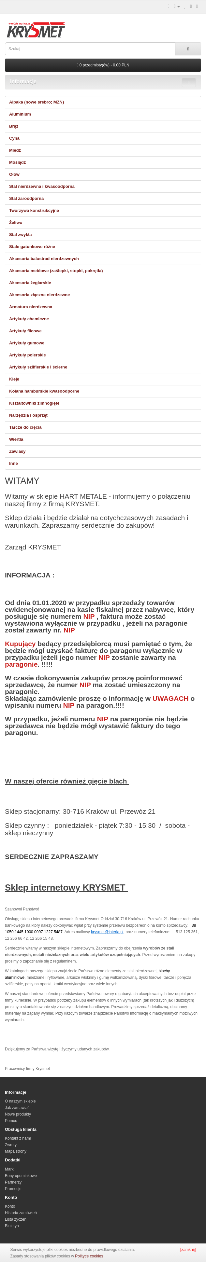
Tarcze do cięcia (25, 427)
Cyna (14, 138)
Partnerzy (13, 1182)
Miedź (15, 150)
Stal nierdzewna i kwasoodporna (42, 186)
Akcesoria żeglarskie (30, 282)
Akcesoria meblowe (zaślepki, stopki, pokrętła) (56, 270)
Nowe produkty (18, 1114)
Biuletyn (12, 1226)
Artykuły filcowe (25, 330)
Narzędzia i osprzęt (28, 415)
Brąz (13, 126)
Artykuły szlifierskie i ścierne (38, 367)
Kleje (14, 379)
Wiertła (16, 439)
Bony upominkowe (21, 1175)
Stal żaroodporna (26, 198)
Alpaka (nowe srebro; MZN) (36, 102)
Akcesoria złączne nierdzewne (39, 294)
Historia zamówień (21, 1213)
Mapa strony (15, 1151)
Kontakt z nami (18, 1138)
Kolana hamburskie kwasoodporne (44, 391)
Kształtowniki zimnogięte (34, 403)
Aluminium (20, 114)
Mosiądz (17, 162)
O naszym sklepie (20, 1101)
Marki (9, 1169)
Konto (10, 1206)
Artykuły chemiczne (29, 318)
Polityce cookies (89, 1256)
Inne (13, 463)
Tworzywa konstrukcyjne (34, 210)
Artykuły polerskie (27, 355)
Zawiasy (17, 451)
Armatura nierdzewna (30, 306)
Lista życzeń (15, 1219)
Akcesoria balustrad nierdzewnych (44, 258)
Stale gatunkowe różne (32, 246)
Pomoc (11, 1120)
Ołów (14, 174)
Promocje (13, 1188)
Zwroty (11, 1145)
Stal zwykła (20, 234)
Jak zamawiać (17, 1107)
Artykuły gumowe (26, 342)
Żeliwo (15, 222)
